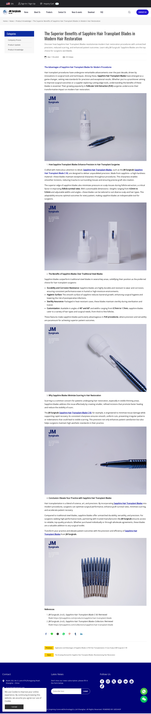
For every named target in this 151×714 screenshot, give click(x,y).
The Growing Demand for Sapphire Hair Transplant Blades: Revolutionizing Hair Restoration (85, 655)
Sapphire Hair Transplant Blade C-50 (75, 412)
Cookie (15, 692)
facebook (46, 634)
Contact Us (62, 12)
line (52, 634)
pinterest (70, 634)
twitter (58, 634)
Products (49, 12)
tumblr (76, 634)
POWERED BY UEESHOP (112, 710)
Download (91, 12)
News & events (77, 12)
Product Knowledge (23, 21)
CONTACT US (142, 12)
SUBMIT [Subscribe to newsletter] (85, 692)
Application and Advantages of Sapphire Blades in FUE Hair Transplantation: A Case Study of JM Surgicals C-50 (91, 648)
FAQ (101, 12)
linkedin (81, 634)
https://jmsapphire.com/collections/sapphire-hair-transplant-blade (83, 624)
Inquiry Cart (47, 3)
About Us (37, 12)
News (12, 21)
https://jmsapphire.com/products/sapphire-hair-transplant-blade (82, 618)
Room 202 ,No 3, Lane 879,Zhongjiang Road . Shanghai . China (23, 682)
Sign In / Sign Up (26, 3)
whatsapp (64, 634)
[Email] (66, 692)
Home (26, 12)
